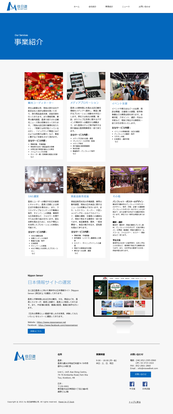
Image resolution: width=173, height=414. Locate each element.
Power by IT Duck (66, 402)
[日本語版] (145, 384)
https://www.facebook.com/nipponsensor (58, 325)
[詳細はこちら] (36, 331)
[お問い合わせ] (140, 374)
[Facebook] (132, 384)
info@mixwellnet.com (148, 368)
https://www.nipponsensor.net (51, 322)
